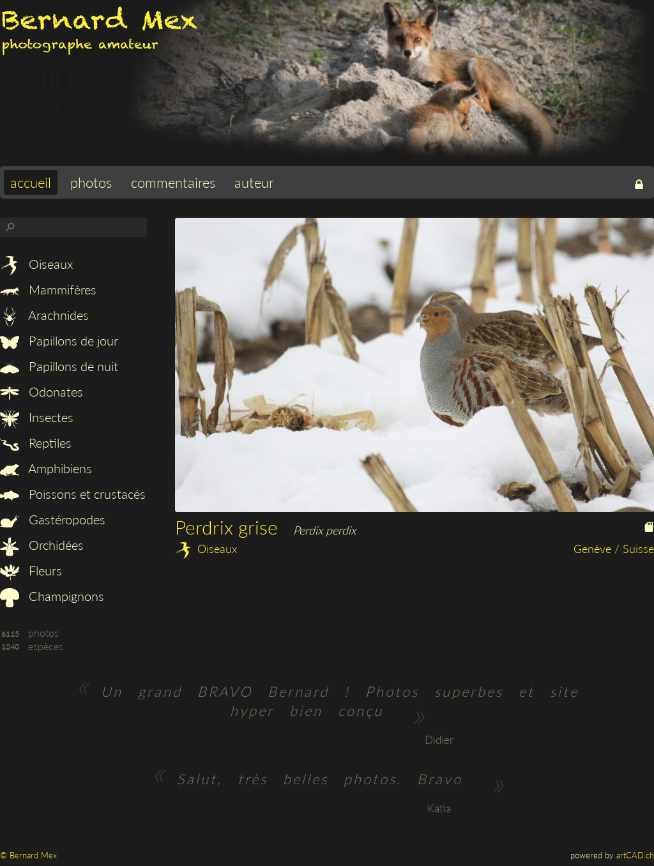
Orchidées (42, 544)
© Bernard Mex (28, 855)
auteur (254, 182)
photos (91, 182)
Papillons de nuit (59, 366)
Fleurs (31, 570)
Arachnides (44, 315)
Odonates (41, 391)
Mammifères (48, 289)
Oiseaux (36, 263)
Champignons (52, 596)
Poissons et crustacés (73, 493)
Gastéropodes (52, 519)
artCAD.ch (635, 855)
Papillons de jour (59, 340)
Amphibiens (46, 468)
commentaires (173, 182)
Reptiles (36, 442)
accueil (30, 182)
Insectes (36, 417)
